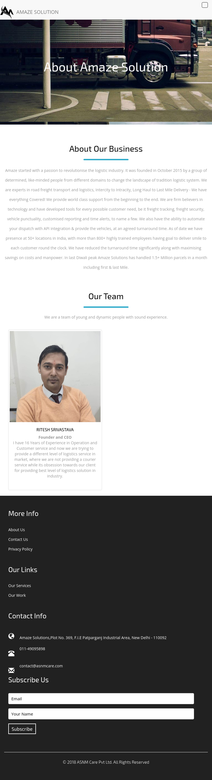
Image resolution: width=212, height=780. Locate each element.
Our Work (17, 595)
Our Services (19, 585)
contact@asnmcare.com (41, 665)
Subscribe (22, 729)
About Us (16, 529)
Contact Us (18, 539)
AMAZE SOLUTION (29, 12)
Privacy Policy (20, 549)
